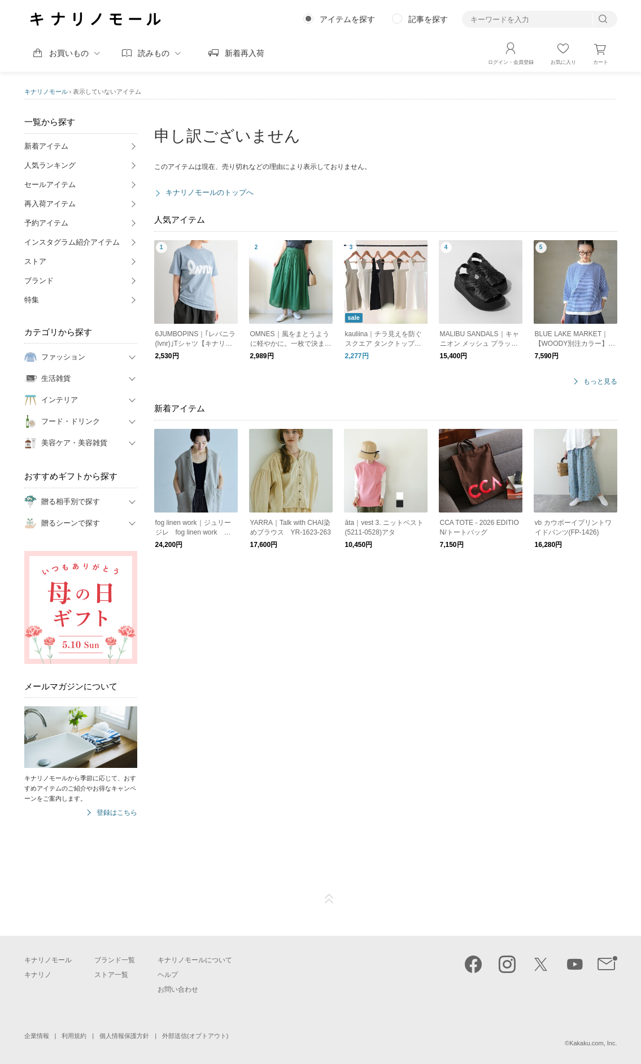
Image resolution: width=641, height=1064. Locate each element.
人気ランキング (50, 165)
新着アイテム (46, 146)
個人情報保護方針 (124, 1035)
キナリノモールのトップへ (209, 192)
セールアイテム (50, 184)
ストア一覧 (111, 975)
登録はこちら (117, 813)
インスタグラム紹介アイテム (72, 242)
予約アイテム (46, 223)
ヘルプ (168, 975)
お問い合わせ (178, 989)
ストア (35, 261)
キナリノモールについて (195, 960)
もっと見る (600, 381)
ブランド (39, 280)
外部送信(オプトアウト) (195, 1035)
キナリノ (37, 975)
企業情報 (36, 1035)
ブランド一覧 (114, 960)
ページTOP (329, 899)
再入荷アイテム (50, 203)
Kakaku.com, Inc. (593, 1043)
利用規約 (74, 1035)
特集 (31, 300)
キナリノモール (46, 91)
